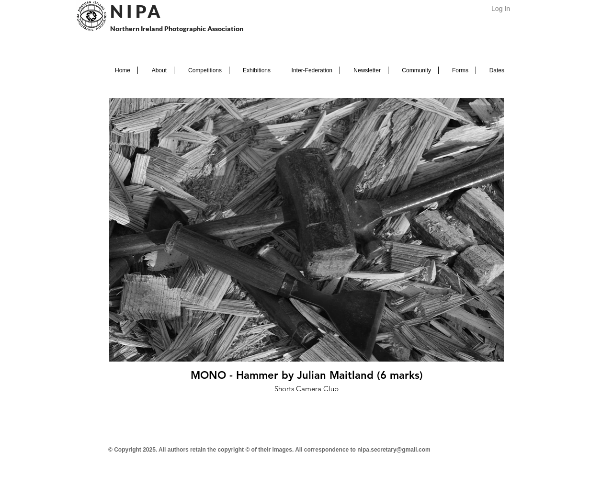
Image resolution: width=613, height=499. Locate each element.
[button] (156, 70)
